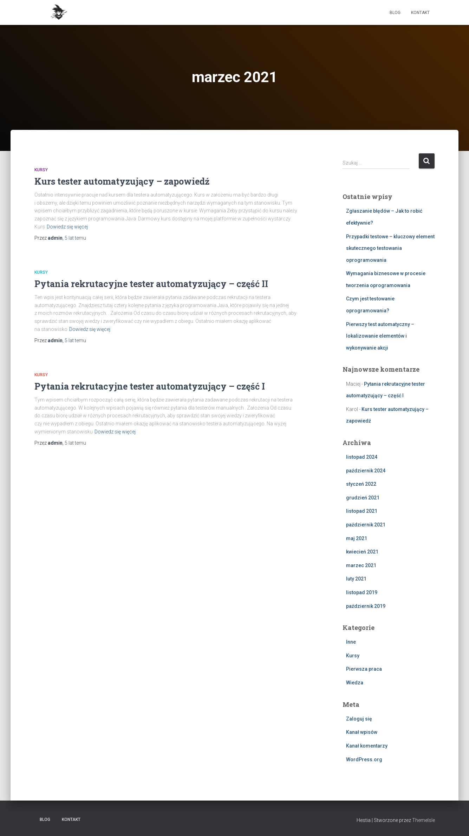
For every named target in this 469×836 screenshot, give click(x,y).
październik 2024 (365, 470)
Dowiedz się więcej (67, 227)
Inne (351, 642)
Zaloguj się (359, 719)
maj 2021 (356, 538)
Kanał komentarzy (366, 746)
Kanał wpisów (361, 732)
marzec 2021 (361, 565)
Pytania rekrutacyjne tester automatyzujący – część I (149, 386)
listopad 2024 (361, 457)
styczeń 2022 (361, 484)
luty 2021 (356, 579)
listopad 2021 (361, 511)
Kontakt (420, 12)
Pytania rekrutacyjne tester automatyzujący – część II (151, 284)
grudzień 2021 (362, 497)
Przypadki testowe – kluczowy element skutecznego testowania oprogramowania (390, 248)
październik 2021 (365, 525)
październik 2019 (365, 606)
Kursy (41, 169)
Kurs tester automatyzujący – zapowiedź (122, 181)
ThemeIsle (423, 820)
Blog (395, 12)
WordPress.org (364, 759)
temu (75, 238)
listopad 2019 (361, 592)
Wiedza (354, 682)
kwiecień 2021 (362, 552)
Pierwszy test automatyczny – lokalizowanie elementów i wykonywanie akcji (380, 336)
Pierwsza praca (364, 669)
